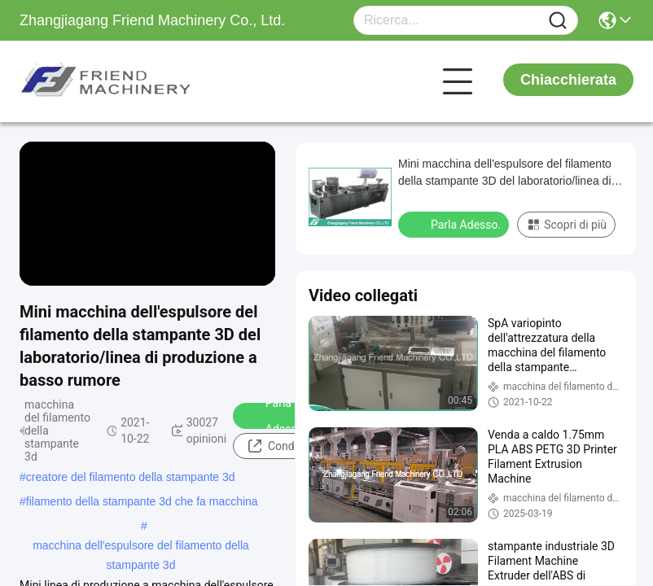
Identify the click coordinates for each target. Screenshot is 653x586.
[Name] (558, 21)
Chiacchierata (568, 80)
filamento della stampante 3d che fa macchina (142, 501)
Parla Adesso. (275, 416)
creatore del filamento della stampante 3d (130, 476)
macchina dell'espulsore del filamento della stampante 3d (141, 547)
